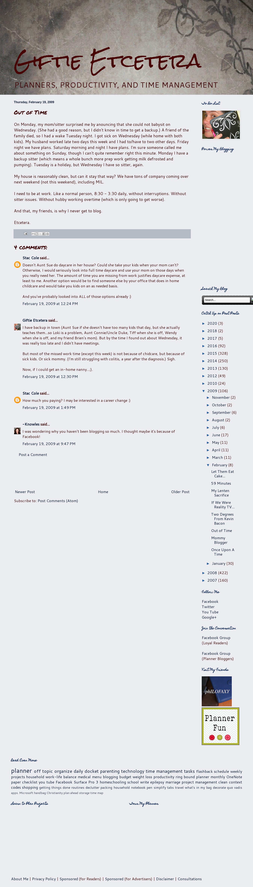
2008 (212, 572)
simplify (160, 787)
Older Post (180, 491)
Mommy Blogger (219, 540)
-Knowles (30, 424)
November (221, 397)
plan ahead (70, 793)
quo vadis (234, 787)
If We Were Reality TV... (223, 504)
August (218, 419)
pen (149, 787)
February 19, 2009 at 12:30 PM (50, 376)
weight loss (142, 776)
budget (125, 776)
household (35, 776)
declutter (92, 787)
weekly (236, 771)
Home (103, 491)
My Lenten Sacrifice (220, 493)
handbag (40, 793)
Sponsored (68, 878)
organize (63, 771)
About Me (19, 878)
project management (199, 782)
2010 (212, 383)
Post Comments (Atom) (58, 500)
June (216, 434)
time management (164, 771)
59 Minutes (221, 483)
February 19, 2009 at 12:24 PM (50, 303)
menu (97, 776)
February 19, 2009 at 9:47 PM (49, 443)
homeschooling (113, 782)
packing (106, 787)
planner (21, 770)
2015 (212, 353)
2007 (212, 580)
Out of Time (221, 530)
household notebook (130, 787)
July (216, 427)
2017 (212, 338)
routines (77, 787)
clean (222, 782)
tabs (170, 787)
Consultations (189, 878)
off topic (43, 771)
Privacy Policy (44, 878)
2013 (212, 368)
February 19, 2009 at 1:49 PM (49, 407)
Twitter (208, 606)
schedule (221, 771)
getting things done (54, 787)
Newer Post (25, 491)
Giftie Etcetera (107, 60)
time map (96, 793)
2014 (212, 360)
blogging (110, 776)
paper (16, 782)
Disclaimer (165, 878)
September (222, 412)
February (220, 464)
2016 (212, 345)
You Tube (210, 611)
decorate (219, 787)
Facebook (210, 601)
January (219, 563)
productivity (163, 776)
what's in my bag (198, 787)
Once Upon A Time (222, 552)
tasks (189, 771)
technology (132, 771)
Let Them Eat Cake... (222, 473)
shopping (30, 787)
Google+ (209, 617)
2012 (212, 375)
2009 (212, 390)
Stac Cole (30, 257)
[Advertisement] (126, 24)
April (216, 449)
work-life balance (60, 776)
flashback (204, 771)
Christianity (55, 793)
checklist (29, 782)
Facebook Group (216, 637)
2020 (212, 323)
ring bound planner (192, 776)
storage (84, 793)
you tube (46, 782)
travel (179, 787)
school (133, 782)
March (218, 457)
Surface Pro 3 (86, 782)
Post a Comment (33, 454)
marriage (172, 782)
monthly (218, 776)
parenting (110, 771)
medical (84, 776)
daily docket (86, 771)
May (216, 442)
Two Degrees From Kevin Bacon (222, 518)
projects (18, 776)
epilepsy (157, 782)
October (219, 404)
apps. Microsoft (22, 793)
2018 (212, 330)
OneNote (234, 776)
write (144, 782)
